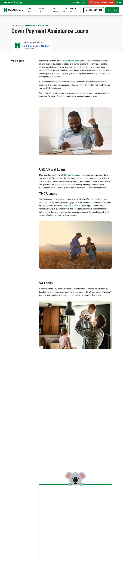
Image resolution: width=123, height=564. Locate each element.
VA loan (92, 292)
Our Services (56, 10)
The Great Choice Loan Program (72, 206)
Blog (84, 2)
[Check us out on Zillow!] (17, 2)
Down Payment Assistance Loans (37, 25)
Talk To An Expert (74, 2)
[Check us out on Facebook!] (14, 2)
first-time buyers (73, 61)
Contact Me (73, 10)
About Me (65, 10)
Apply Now (112, 10)
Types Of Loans (16, 25)
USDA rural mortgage (71, 175)
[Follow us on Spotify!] (21, 2)
